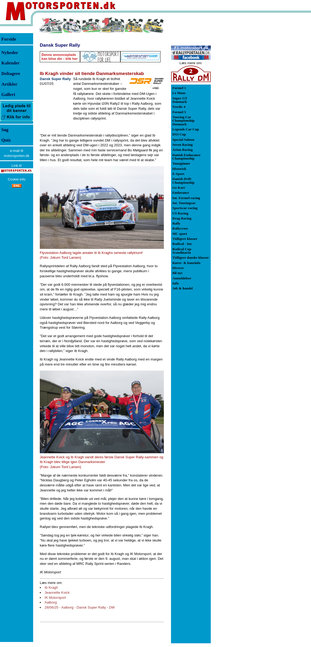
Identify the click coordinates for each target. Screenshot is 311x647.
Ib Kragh (51, 587)
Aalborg (51, 602)
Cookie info (16, 179)
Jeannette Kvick (57, 593)
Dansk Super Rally (60, 45)
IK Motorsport (55, 598)
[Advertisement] (238, 96)
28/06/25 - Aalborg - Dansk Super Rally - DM (80, 607)
